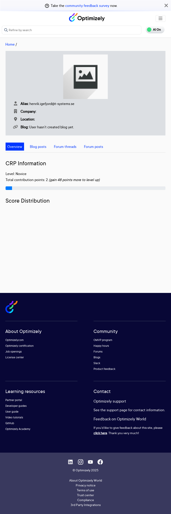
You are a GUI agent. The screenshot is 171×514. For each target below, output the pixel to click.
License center (14, 357)
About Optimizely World (85, 480)
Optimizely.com (14, 340)
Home (10, 44)
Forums (98, 351)
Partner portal (13, 400)
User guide (11, 411)
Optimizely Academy (17, 429)
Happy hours (101, 346)
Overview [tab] (14, 146)
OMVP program (103, 340)
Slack (97, 363)
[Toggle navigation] (160, 18)
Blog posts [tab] (38, 146)
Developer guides (16, 406)
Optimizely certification (19, 346)
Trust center (85, 495)
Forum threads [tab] (65, 146)
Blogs (97, 357)
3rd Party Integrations (86, 505)
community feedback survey (87, 5)
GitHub (9, 423)
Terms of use (85, 490)
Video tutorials (14, 417)
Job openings (13, 351)
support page (117, 409)
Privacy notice (86, 485)
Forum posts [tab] (93, 146)
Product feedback (104, 369)
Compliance (85, 500)
